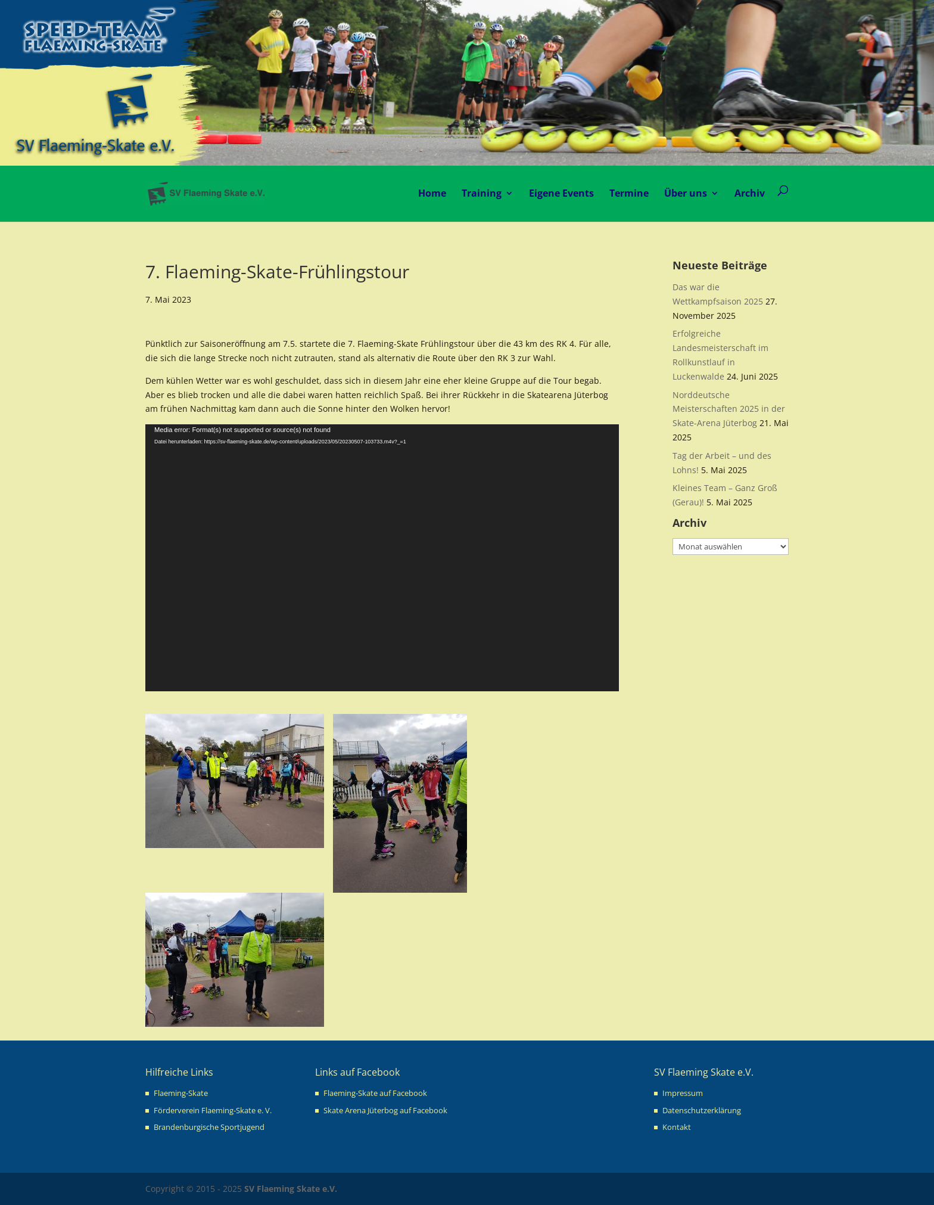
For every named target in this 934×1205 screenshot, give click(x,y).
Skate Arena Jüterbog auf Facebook (385, 1110)
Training (482, 193)
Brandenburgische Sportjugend (209, 1127)
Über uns (685, 193)
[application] (382, 557)
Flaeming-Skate (181, 1093)
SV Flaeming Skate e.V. (290, 1188)
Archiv (749, 193)
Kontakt (676, 1127)
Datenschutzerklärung (701, 1110)
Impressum (682, 1093)
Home (432, 193)
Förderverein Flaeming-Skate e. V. (213, 1110)
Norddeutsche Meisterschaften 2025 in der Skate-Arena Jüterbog (729, 409)
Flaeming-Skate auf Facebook (375, 1093)
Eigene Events (561, 193)
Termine (629, 193)
